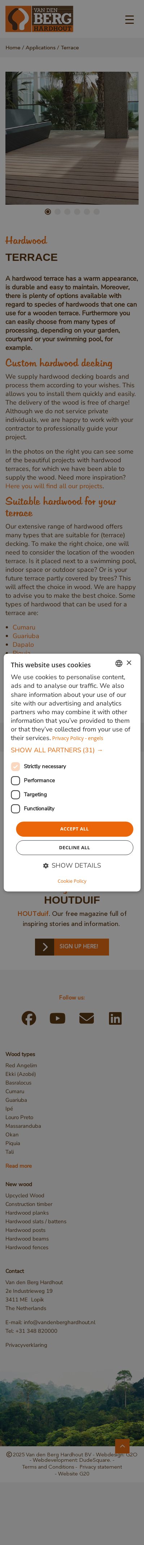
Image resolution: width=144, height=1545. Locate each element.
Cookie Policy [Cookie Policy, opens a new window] (72, 881)
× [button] (128, 663)
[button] (72, 750)
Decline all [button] (74, 847)
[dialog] (72, 772)
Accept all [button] (74, 828)
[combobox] (118, 663)
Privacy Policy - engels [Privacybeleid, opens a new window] (77, 738)
